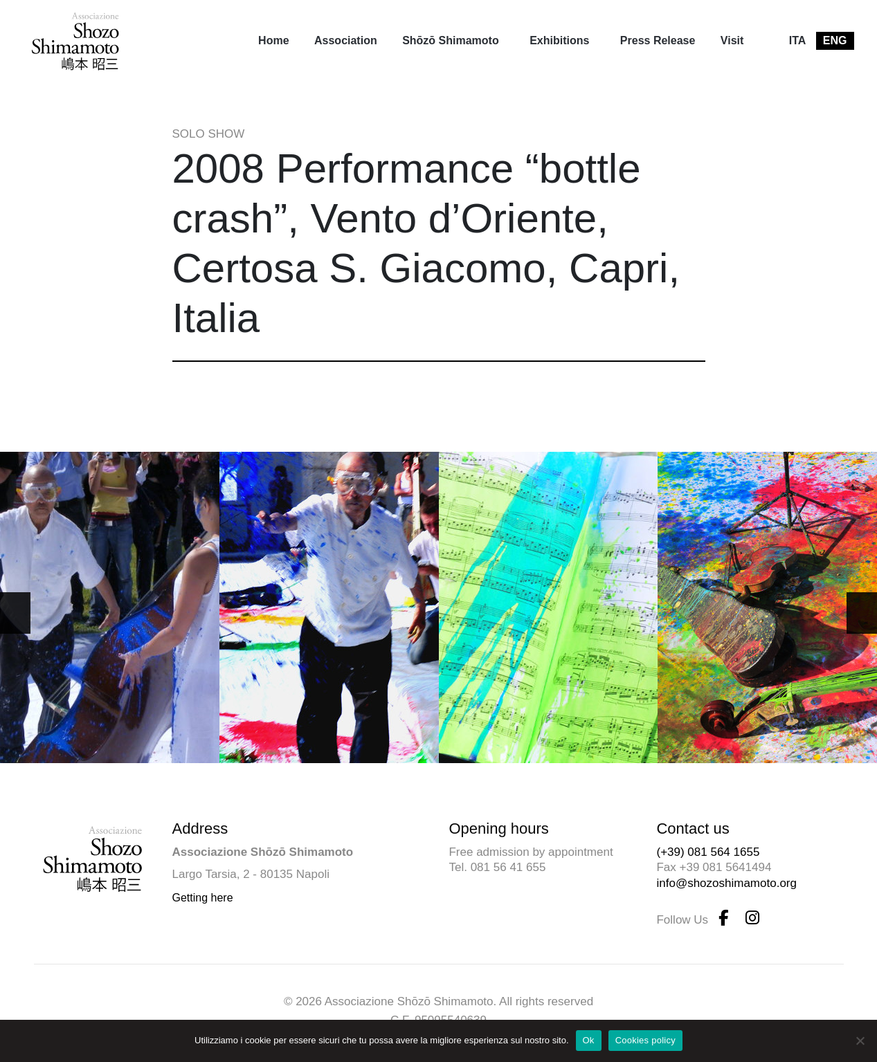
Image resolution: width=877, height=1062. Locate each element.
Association (345, 40)
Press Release (658, 40)
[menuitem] (273, 41)
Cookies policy (645, 1040)
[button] (862, 613)
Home (273, 40)
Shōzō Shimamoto (450, 40)
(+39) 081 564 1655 (707, 852)
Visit (732, 40)
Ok (589, 1040)
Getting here (202, 898)
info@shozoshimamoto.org (726, 883)
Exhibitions (559, 40)
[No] (860, 1040)
